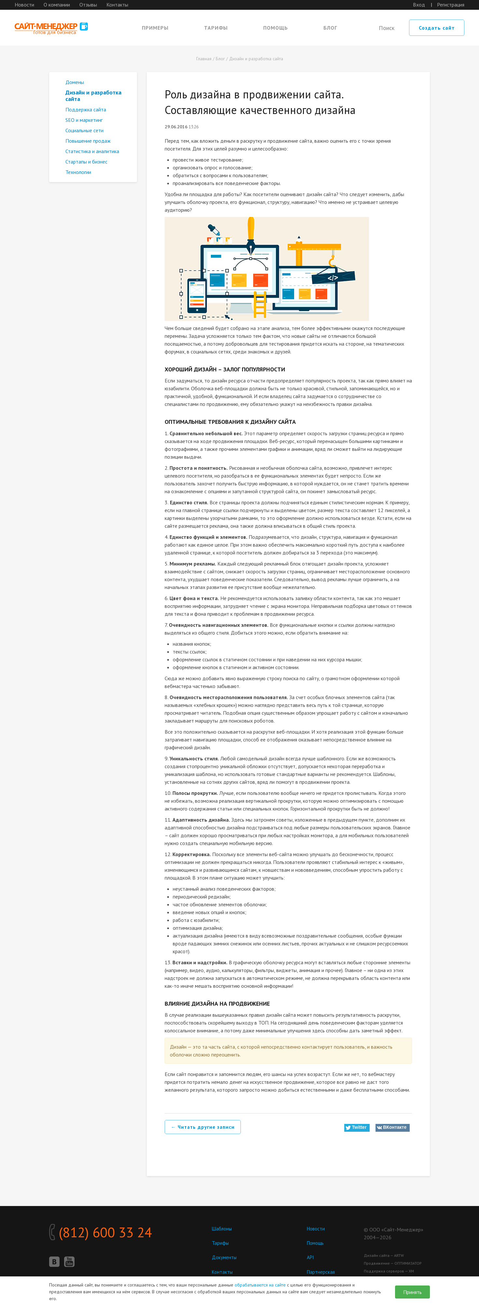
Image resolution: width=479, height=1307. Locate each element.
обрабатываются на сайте (260, 1285)
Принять (412, 1292)
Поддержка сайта (85, 109)
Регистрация (450, 4)
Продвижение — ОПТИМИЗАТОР (393, 1263)
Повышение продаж (88, 140)
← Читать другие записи (204, 1127)
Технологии (78, 172)
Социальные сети (84, 130)
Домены (74, 82)
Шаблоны (222, 1228)
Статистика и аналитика (92, 151)
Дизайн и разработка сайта (256, 59)
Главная (204, 59)
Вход (419, 4)
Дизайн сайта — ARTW (384, 1255)
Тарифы (216, 27)
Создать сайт (437, 27)
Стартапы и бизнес (86, 161)
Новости (24, 4)
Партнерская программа (321, 1275)
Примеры (155, 27)
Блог (330, 27)
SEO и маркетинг (84, 120)
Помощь (275, 27)
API (311, 1257)
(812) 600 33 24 (117, 1234)
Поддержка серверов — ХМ (389, 1271)
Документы (225, 1257)
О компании (57, 4)
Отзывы (88, 4)
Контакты (117, 4)
